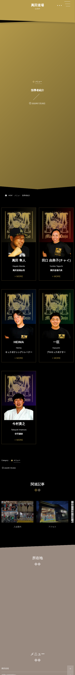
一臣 (56, 342)
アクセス (52, 528)
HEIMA (19, 342)
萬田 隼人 (19, 260)
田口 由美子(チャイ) (56, 260)
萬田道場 (37, 5)
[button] (67, 4)
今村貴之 (18, 424)
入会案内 (17, 528)
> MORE (19, 276)
